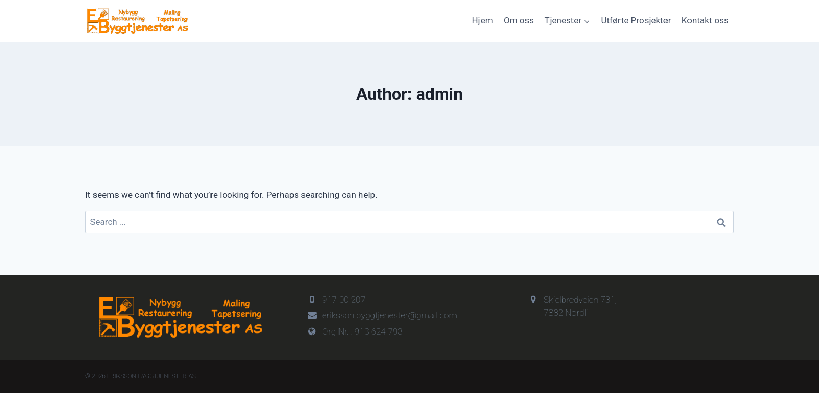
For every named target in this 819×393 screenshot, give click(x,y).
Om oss (519, 20)
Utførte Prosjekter (636, 20)
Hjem (482, 20)
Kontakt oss (705, 20)
